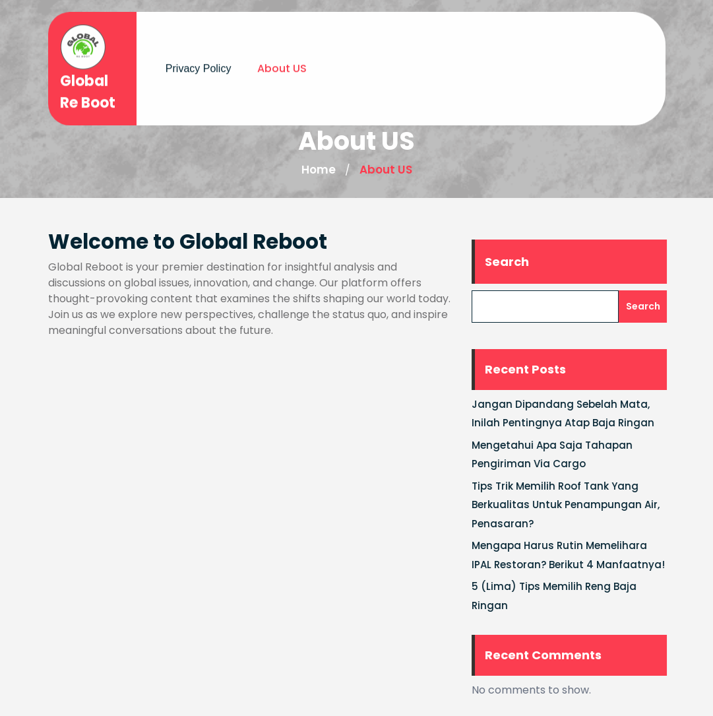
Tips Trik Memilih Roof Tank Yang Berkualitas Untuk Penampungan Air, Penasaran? (572, 505)
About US (282, 65)
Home (318, 170)
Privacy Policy (199, 65)
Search (513, 261)
